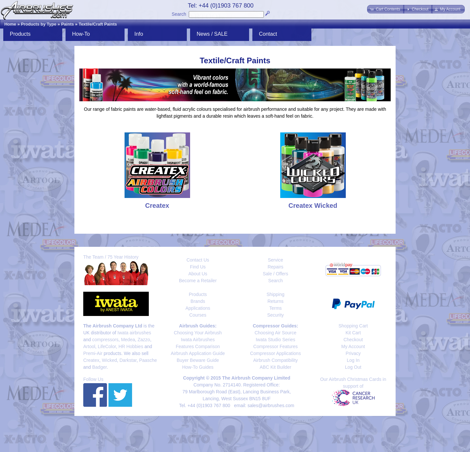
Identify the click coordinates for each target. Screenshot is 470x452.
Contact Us (197, 260)
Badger (99, 367)
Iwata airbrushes (134, 332)
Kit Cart (353, 332)
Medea (128, 339)
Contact (268, 34)
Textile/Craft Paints (98, 24)
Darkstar (128, 360)
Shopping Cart (353, 325)
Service (275, 260)
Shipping (275, 294)
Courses (197, 315)
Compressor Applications (275, 353)
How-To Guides (198, 367)
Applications (198, 308)
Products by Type (38, 24)
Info (138, 34)
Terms (275, 308)
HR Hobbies (130, 346)
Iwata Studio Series (275, 339)
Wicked (109, 360)
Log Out (353, 367)
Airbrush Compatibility (275, 360)
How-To (81, 34)
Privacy (353, 353)
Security (275, 315)
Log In (353, 360)
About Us (197, 273)
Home (10, 24)
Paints (67, 24)
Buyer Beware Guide (198, 360)
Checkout (353, 339)
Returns (275, 301)
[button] (385, 9)
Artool (89, 346)
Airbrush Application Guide (198, 353)
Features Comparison (198, 346)
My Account (353, 346)
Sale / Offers (275, 273)
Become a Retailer (198, 280)
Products (20, 34)
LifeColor (107, 346)
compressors (105, 339)
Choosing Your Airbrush (198, 332)
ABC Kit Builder (275, 367)
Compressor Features (275, 346)
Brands (197, 301)
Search (179, 14)
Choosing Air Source (276, 332)
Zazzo (144, 339)
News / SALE (212, 34)
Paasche (148, 360)
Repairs (275, 266)
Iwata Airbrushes (198, 339)
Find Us (198, 266)
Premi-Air (92, 353)
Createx (91, 360)
